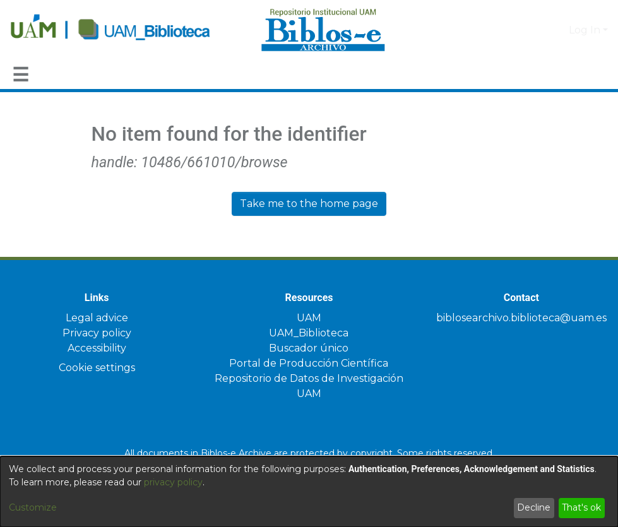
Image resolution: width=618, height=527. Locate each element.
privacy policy (173, 482)
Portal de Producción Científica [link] (308, 363)
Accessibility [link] (97, 348)
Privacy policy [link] (96, 333)
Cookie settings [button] (97, 368)
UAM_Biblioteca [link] (308, 333)
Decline (533, 507)
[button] (538, 30)
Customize (33, 507)
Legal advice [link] (97, 318)
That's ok (581, 507)
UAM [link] (309, 318)
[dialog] (309, 485)
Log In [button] (586, 30)
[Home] (128, 30)
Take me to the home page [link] (309, 204)
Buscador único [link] (308, 348)
